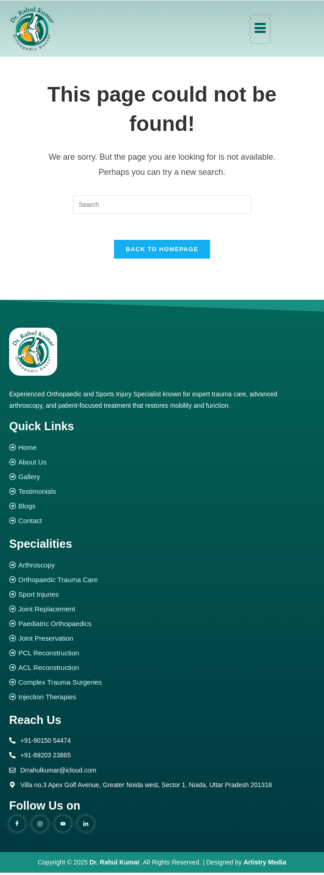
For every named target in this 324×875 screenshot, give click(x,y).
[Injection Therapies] (162, 699)
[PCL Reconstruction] (162, 655)
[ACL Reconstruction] (162, 670)
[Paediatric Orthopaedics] (162, 626)
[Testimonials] (162, 493)
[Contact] (162, 523)
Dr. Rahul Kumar (115, 864)
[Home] (162, 449)
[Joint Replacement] (162, 611)
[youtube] (63, 825)
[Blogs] (162, 508)
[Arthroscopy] (162, 567)
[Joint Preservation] (162, 640)
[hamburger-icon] (260, 29)
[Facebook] (17, 825)
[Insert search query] (162, 204)
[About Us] (162, 464)
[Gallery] (162, 479)
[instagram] (40, 825)
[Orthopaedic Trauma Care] (162, 582)
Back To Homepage (162, 251)
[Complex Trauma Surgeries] (162, 684)
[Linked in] (86, 825)
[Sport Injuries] (162, 596)
